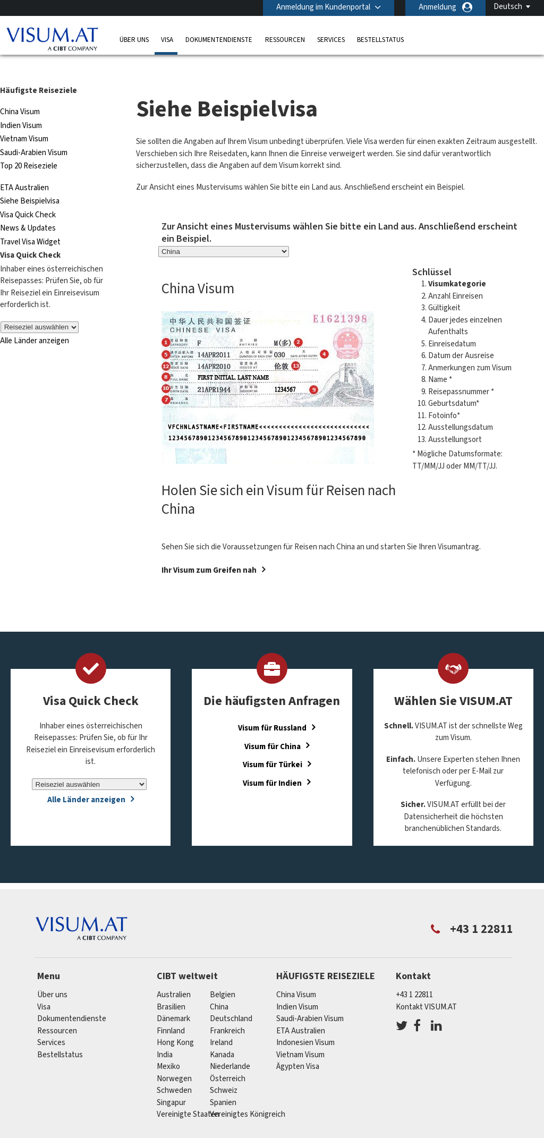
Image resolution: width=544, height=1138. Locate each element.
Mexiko (168, 1047)
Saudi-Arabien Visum (33, 133)
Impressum (442, 1131)
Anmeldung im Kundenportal (323, 7)
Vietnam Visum (24, 119)
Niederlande (230, 1047)
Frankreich (227, 1011)
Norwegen (174, 1059)
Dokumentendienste (218, 40)
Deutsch (508, 6)
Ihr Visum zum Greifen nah (209, 551)
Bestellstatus (380, 40)
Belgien (222, 975)
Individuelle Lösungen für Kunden (126, 1131)
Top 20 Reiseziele (28, 146)
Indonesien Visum (305, 1023)
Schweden (174, 1071)
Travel (10, 222)
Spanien (223, 1083)
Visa (167, 40)
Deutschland (231, 999)
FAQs (209, 1131)
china (219, 987)
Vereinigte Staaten (188, 1095)
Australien (174, 975)
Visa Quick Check (28, 195)
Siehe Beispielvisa (30, 182)
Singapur (171, 1083)
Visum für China (272, 727)
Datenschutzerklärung (273, 1131)
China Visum (20, 92)
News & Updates (28, 209)
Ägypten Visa (297, 1047)
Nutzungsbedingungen (367, 1131)
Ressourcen (285, 40)
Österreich (227, 1059)
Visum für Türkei (272, 745)
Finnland (171, 1011)
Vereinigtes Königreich (247, 1095)
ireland (221, 1023)
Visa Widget (40, 222)
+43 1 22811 (414, 975)
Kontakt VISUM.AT (426, 987)
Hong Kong (175, 1023)
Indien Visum (21, 106)
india (165, 1035)
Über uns (134, 40)
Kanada (222, 1035)
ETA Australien (24, 168)
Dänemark (173, 999)
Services (331, 40)
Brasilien (171, 987)
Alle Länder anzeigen (34, 321)
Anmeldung (437, 7)
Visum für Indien (272, 763)
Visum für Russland (272, 709)
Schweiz (223, 1071)
